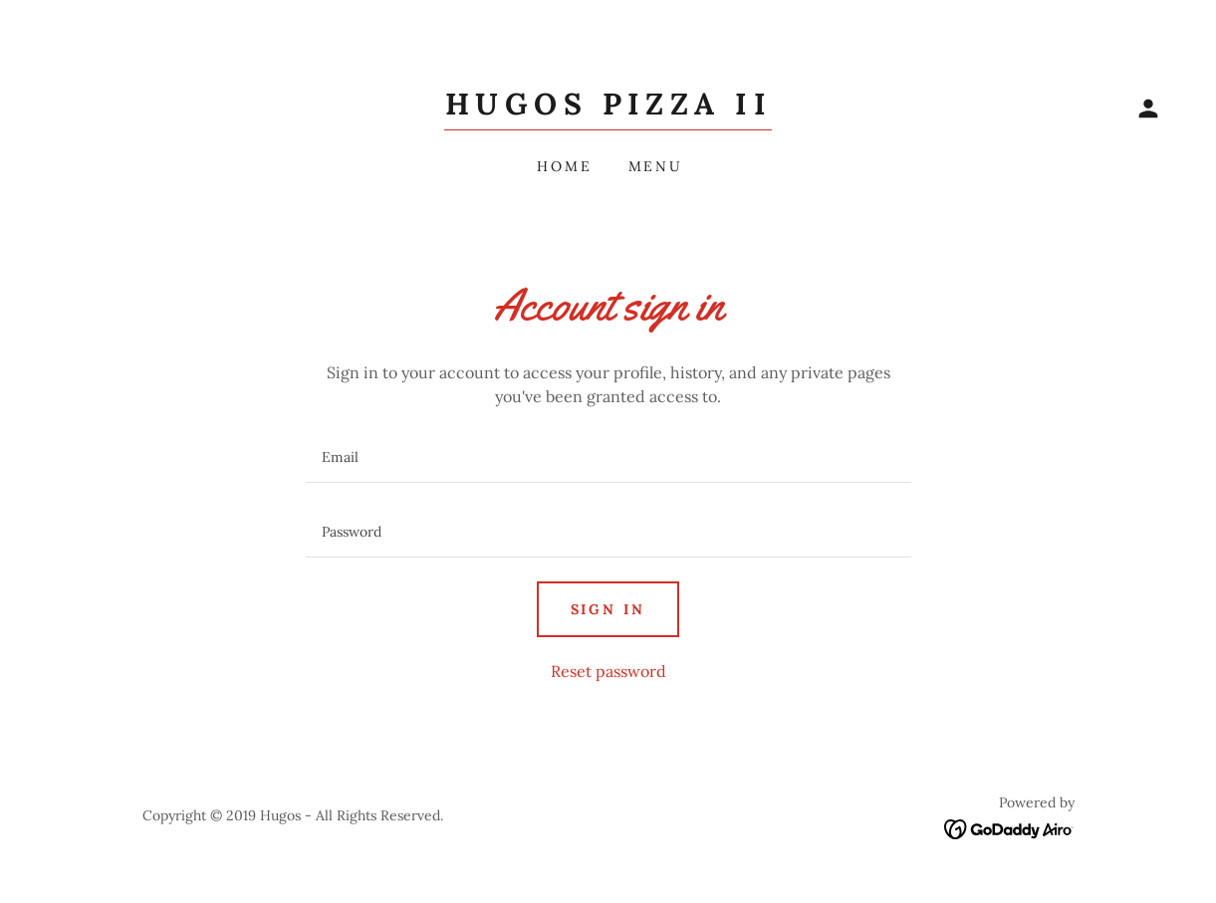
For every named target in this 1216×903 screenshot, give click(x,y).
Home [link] (565, 166)
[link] (608, 108)
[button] (1148, 108)
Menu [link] (656, 166)
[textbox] (608, 457)
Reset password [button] (608, 671)
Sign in (608, 609)
